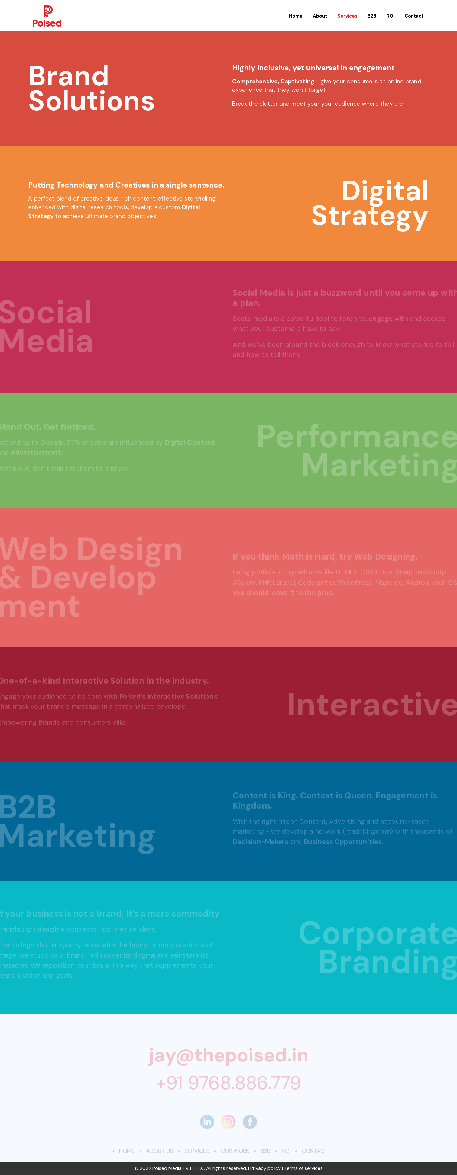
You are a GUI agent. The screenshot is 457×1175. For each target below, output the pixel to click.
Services (347, 16)
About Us (158, 1151)
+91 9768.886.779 (228, 1083)
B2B (372, 16)
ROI (390, 16)
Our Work (235, 1151)
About (320, 16)
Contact (414, 16)
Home (296, 16)
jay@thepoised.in (228, 1054)
